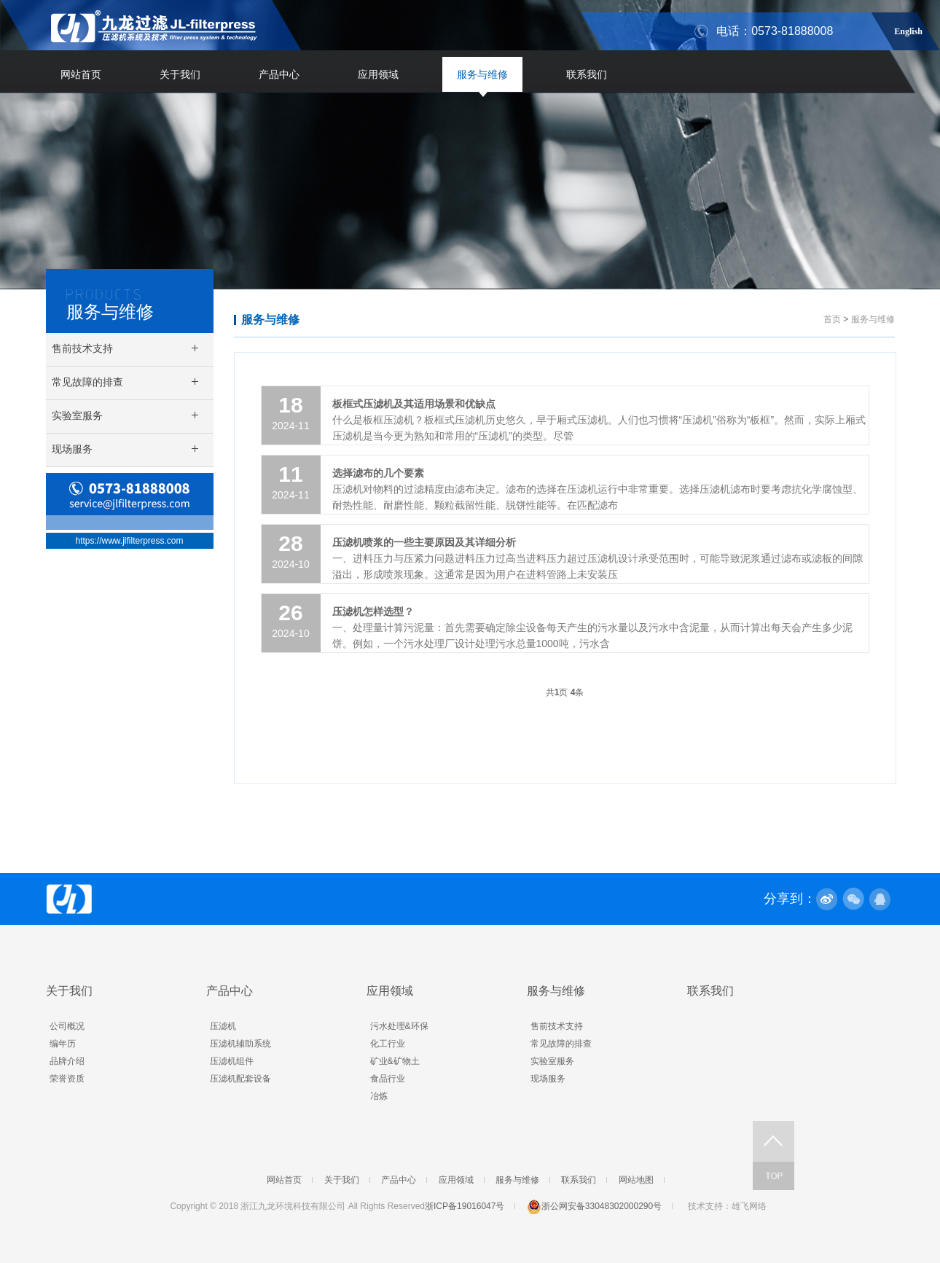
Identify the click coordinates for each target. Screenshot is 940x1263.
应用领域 (378, 74)
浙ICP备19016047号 (464, 1206)
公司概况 (67, 1026)
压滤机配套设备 (240, 1079)
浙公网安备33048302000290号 (594, 1206)
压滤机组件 (232, 1061)
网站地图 (636, 1180)
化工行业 (387, 1044)
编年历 (63, 1044)
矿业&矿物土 (395, 1061)
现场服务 (547, 1079)
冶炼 (379, 1096)
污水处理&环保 (399, 1026)
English (908, 29)
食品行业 (387, 1079)
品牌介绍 (67, 1061)
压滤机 (223, 1026)
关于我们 (180, 74)
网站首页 (80, 74)
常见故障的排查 (561, 1044)
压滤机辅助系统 (240, 1044)
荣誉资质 (67, 1079)
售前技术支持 (556, 1026)
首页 (832, 319)
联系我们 (586, 74)
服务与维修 (482, 74)
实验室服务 (552, 1061)
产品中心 (279, 74)
